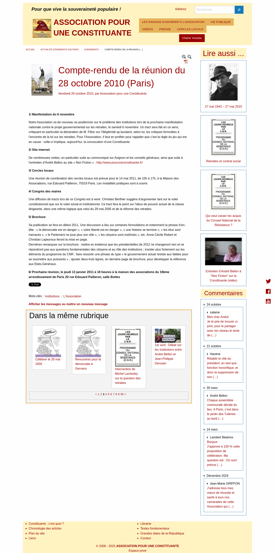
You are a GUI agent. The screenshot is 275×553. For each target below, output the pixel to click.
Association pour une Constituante (123, 93)
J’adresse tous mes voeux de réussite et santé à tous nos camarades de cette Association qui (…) (220, 497)
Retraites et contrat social (223, 161)
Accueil (30, 49)
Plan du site (37, 533)
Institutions (52, 296)
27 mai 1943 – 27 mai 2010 (223, 106)
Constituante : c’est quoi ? (46, 523)
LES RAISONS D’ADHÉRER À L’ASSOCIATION (173, 22)
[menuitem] (173, 22)
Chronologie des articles (45, 528)
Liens (32, 538)
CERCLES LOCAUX (190, 29)
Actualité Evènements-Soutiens (59, 49)
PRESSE (165, 29)
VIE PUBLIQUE (220, 22)
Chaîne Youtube (192, 38)
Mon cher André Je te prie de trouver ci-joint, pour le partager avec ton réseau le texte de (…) (223, 326)
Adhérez (180, 9)
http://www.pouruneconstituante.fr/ (119, 162)
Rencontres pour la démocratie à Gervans (88, 364)
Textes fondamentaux (154, 528)
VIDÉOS (147, 29)
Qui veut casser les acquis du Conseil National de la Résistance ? (223, 220)
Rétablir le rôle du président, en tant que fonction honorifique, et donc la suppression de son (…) (223, 368)
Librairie (145, 523)
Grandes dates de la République (162, 533)
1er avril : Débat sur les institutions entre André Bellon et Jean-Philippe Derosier (168, 354)
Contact (145, 538)
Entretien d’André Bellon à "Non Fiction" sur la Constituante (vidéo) (223, 276)
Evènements (91, 49)
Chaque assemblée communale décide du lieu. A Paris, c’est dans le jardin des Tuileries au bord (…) (223, 409)
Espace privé (137, 550)
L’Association (72, 296)
